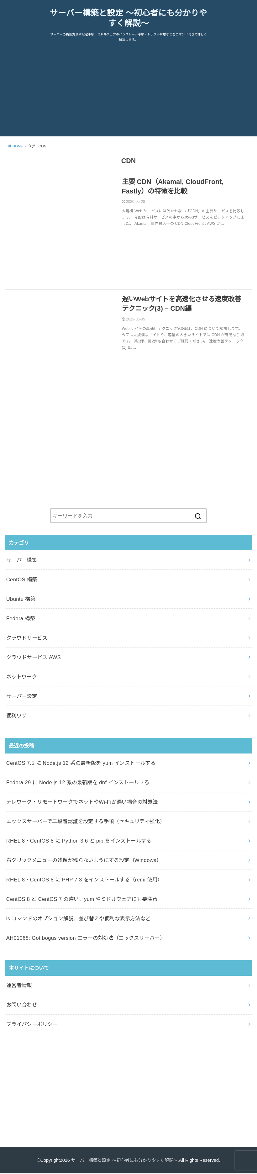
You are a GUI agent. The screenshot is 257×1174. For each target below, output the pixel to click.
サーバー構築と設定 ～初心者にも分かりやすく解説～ (128, 18)
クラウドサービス (26, 638)
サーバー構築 (21, 560)
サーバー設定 (21, 696)
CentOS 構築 (21, 580)
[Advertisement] (128, 93)
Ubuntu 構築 (20, 599)
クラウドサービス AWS (33, 658)
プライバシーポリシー (32, 1025)
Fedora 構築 (20, 619)
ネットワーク (21, 677)
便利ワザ (16, 716)
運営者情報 (19, 986)
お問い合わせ (21, 1005)
